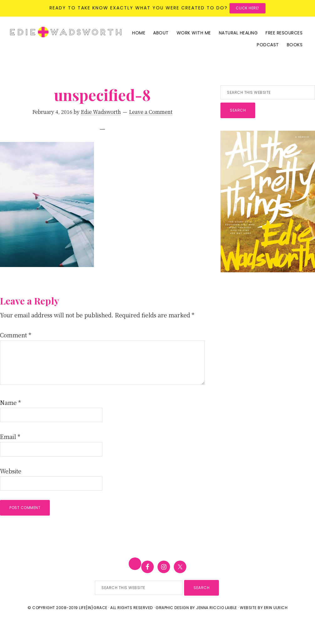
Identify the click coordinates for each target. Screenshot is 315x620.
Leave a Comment (151, 111)
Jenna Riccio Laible (216, 607)
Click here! (247, 8)
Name (10, 402)
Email (10, 436)
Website (10, 471)
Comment (15, 335)
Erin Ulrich (276, 607)
